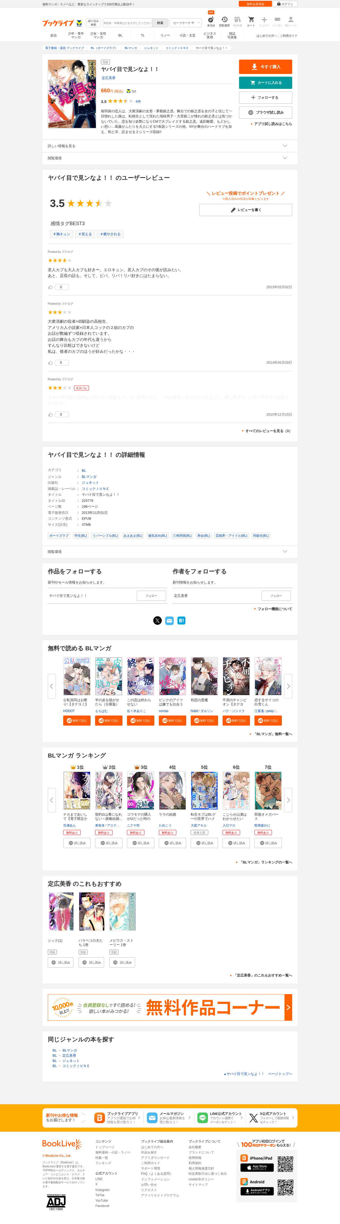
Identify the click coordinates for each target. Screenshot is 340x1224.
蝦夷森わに (262, 825)
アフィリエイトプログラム (160, 1195)
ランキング (103, 1163)
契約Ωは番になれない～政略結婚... (108, 816)
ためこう (165, 825)
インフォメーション (155, 1179)
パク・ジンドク (234, 711)
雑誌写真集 (232, 35)
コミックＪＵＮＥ (95, 489)
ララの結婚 (167, 814)
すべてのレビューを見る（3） (268, 431)
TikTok (99, 1195)
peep (270, 711)
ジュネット (90, 483)
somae (163, 711)
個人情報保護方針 (201, 1168)
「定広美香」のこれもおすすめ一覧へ (262, 975)
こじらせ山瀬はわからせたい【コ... (235, 818)
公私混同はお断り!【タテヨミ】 (75, 702)
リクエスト (149, 1190)
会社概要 (195, 1147)
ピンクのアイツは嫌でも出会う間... (171, 704)
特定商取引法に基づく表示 (208, 1174)
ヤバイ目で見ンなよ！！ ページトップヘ (258, 1074)
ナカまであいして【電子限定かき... (75, 818)
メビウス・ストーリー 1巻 (121, 942)
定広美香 (109, 78)
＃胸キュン (61, 234)
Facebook (102, 1206)
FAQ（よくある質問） (157, 1174)
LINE (99, 1179)
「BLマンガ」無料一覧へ (272, 734)
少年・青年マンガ (76, 35)
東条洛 (100, 825)
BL (120, 35)
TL (142, 35)
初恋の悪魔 (199, 700)
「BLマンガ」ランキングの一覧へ (265, 862)
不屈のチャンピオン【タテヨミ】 (235, 704)
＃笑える (85, 234)
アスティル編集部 (120, 825)
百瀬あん (69, 825)
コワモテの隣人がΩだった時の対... (139, 818)
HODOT (69, 711)
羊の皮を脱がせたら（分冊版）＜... (107, 704)
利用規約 (195, 1163)
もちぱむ (101, 711)
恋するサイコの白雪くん (266, 702)
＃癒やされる (110, 234)
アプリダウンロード (155, 1158)
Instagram (102, 1190)
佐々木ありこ (136, 711)
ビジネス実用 (209, 35)
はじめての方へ (267, 35)
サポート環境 (150, 1168)
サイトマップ (198, 1184)
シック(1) (55, 940)
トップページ (104, 1147)
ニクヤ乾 (133, 825)
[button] (77, 721)
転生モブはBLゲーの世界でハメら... (203, 818)
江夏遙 (259, 711)
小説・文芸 (188, 35)
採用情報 (195, 1158)
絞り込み (93, 23)
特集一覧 (101, 1158)
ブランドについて (201, 1152)
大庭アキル (199, 825)
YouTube (101, 1200)
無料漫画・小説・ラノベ (112, 1152)
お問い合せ (149, 1184)
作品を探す (149, 1152)
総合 (53, 35)
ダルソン (207, 711)
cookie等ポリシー (201, 1179)
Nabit (194, 711)
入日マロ (229, 825)
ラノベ (165, 35)
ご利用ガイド (289, 35)
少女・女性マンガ (98, 35)
